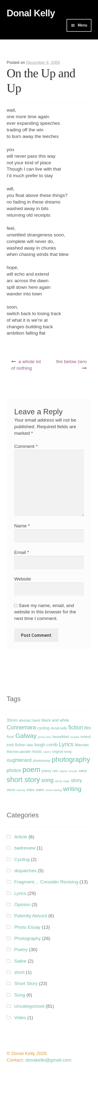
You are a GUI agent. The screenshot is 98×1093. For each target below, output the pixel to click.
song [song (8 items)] (47, 780)
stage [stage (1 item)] (66, 781)
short (19, 972)
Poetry (21, 949)
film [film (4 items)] (87, 727)
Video (20, 1017)
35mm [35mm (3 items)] (12, 720)
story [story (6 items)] (76, 780)
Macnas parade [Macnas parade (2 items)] (18, 752)
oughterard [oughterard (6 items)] (19, 760)
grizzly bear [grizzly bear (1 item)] (44, 736)
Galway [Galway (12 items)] (26, 735)
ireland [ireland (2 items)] (85, 737)
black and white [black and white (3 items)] (55, 720)
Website (22, 578)
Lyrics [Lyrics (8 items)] (66, 744)
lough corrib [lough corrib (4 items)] (46, 744)
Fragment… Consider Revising (46, 881)
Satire (20, 961)
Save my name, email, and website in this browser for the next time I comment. (45, 612)
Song (19, 994)
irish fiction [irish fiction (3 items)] (16, 745)
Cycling (21, 859)
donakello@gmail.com (48, 1060)
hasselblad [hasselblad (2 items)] (60, 737)
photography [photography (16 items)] (71, 759)
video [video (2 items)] (30, 790)
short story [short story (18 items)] (23, 779)
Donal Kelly (31, 13)
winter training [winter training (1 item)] (54, 790)
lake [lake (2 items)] (30, 745)
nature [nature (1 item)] (47, 751)
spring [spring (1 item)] (58, 781)
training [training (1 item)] (21, 790)
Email (21, 552)
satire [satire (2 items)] (82, 771)
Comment (26, 446)
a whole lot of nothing (26, 365)
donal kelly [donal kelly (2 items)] (59, 728)
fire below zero (71, 361)
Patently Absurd (30, 915)
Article (20, 836)
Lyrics (20, 893)
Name (22, 525)
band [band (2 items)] (36, 720)
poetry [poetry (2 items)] (46, 771)
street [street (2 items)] (11, 790)
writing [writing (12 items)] (72, 789)
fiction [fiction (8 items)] (75, 727)
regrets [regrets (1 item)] (63, 771)
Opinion (22, 904)
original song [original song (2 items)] (61, 752)
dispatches (25, 870)
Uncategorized (29, 1006)
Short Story (26, 983)
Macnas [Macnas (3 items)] (81, 745)
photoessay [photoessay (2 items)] (41, 761)
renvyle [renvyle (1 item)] (73, 771)
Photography (27, 938)
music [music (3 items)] (37, 751)
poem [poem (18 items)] (31, 769)
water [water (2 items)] (40, 790)
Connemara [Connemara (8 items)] (21, 727)
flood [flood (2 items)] (10, 737)
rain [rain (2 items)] (55, 771)
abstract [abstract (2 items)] (25, 720)
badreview (24, 848)
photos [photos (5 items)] (14, 770)
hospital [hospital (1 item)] (74, 736)
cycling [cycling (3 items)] (43, 728)
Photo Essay (27, 927)
